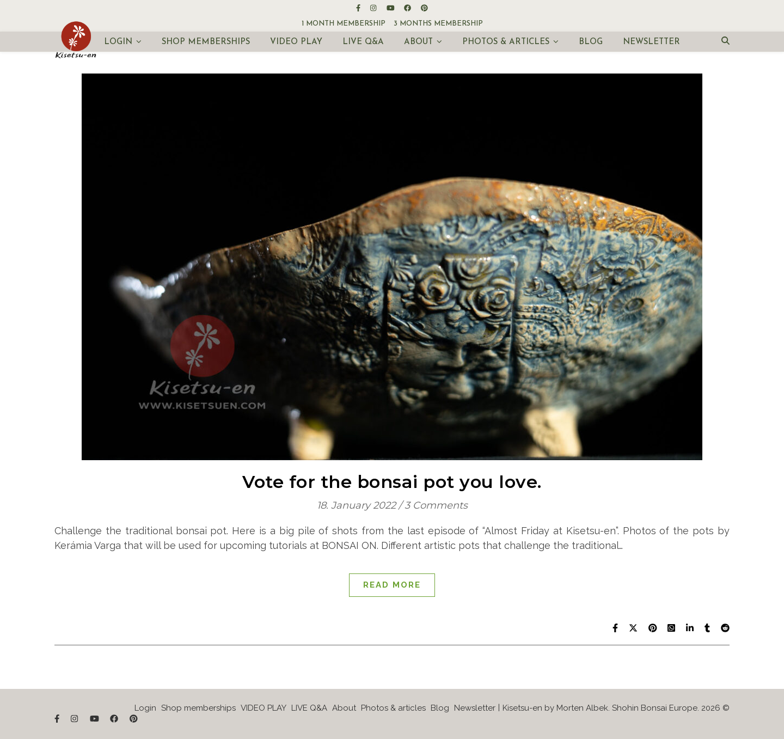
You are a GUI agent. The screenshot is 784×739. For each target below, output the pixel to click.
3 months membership (438, 23)
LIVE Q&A (363, 42)
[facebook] (408, 8)
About (418, 42)
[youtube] (391, 8)
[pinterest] (424, 8)
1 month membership (343, 23)
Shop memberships (206, 42)
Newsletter (651, 42)
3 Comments (436, 505)
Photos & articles (505, 42)
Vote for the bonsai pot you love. (392, 481)
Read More (392, 585)
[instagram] (374, 8)
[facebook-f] (359, 8)
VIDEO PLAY (296, 42)
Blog (591, 42)
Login (118, 42)
